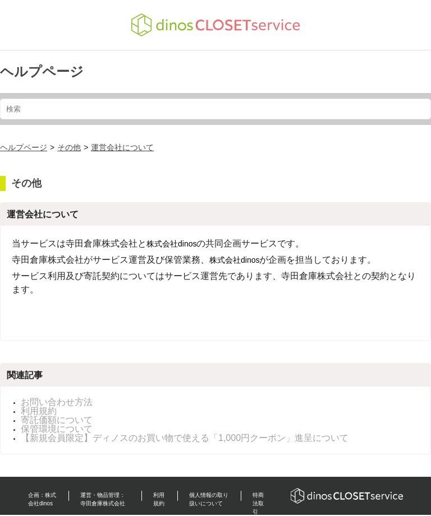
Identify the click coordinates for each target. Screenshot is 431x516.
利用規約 (39, 411)
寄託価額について (57, 420)
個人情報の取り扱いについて (208, 499)
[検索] (215, 109)
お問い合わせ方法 (57, 402)
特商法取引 (258, 503)
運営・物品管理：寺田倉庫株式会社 (102, 499)
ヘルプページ (42, 71)
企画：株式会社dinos (42, 499)
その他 (69, 147)
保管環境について (57, 429)
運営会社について (122, 147)
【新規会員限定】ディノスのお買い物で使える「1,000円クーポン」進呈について (185, 438)
